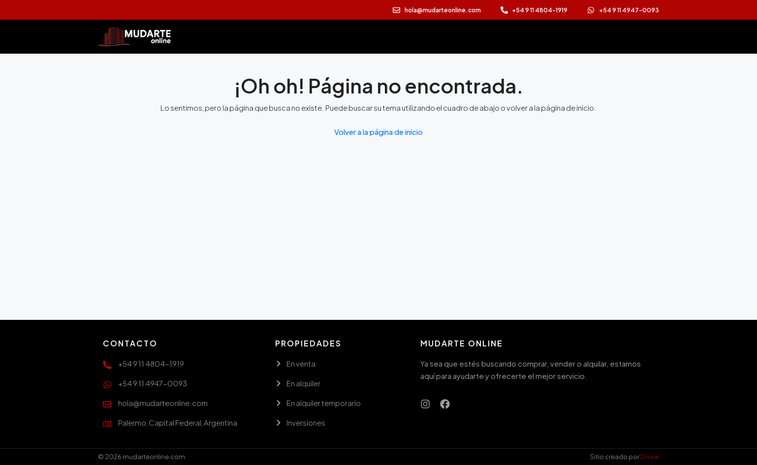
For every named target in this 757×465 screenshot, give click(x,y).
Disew (649, 457)
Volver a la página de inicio (378, 131)
